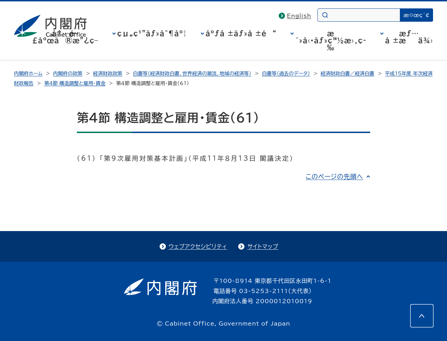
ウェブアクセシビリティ (198, 246)
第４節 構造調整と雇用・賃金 (74, 83)
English (299, 16)
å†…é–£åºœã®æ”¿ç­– (65, 37)
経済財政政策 (107, 73)
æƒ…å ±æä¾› (409, 37)
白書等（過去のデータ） (286, 73)
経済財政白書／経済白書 (347, 73)
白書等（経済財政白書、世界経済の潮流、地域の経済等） (192, 73)
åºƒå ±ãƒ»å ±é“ (241, 33)
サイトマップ (262, 246)
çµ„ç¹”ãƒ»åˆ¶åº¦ (152, 33)
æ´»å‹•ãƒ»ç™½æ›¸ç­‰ (330, 40)
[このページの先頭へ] (422, 316)
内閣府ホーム (28, 73)
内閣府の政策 (67, 73)
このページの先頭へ (334, 176)
